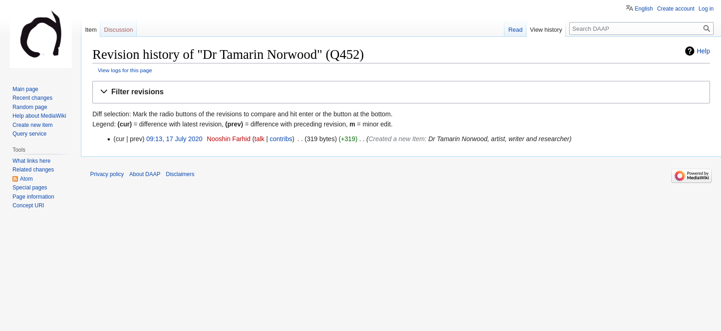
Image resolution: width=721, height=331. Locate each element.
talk (259, 139)
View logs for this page (125, 70)
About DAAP (144, 174)
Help (703, 51)
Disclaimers (180, 174)
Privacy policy (107, 174)
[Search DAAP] (641, 28)
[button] (401, 92)
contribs (281, 139)
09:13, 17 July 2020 (174, 139)
